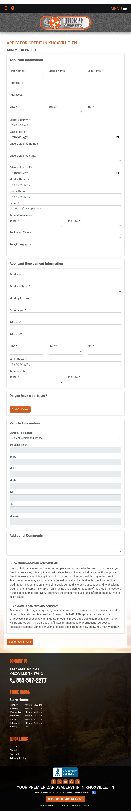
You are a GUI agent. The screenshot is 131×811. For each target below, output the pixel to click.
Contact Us (16, 754)
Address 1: (16, 82)
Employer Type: (19, 286)
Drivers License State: (23, 155)
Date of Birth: (18, 131)
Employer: (16, 274)
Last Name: (94, 70)
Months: (73, 220)
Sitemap (70, 792)
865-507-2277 (31, 680)
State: (52, 106)
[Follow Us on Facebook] (53, 782)
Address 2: (16, 94)
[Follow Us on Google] (71, 782)
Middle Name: (57, 70)
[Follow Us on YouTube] (65, 782)
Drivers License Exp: (22, 167)
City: (12, 106)
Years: (13, 220)
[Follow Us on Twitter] (59, 782)
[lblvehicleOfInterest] (65, 438)
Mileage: (15, 516)
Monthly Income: (20, 298)
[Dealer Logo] (65, 23)
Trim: (13, 492)
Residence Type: (20, 232)
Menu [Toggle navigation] (119, 8)
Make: (13, 468)
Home (13, 746)
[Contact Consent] (11, 606)
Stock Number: (19, 444)
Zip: (90, 106)
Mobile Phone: (18, 179)
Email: (13, 203)
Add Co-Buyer (20, 409)
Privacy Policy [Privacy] (18, 758)
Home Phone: (18, 191)
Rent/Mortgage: (19, 244)
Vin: (12, 504)
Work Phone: (17, 359)
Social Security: (19, 119)
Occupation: (17, 310)
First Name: (17, 70)
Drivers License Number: (24, 143)
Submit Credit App (20, 641)
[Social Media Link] (77, 782)
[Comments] (65, 547)
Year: (13, 456)
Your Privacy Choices (85, 792)
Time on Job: (17, 371)
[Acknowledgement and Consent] (11, 563)
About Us (15, 750)
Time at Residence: (21, 215)
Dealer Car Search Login (44, 792)
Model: (14, 480)
